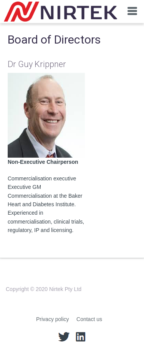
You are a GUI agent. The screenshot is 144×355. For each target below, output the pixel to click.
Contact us (89, 319)
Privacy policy (52, 319)
